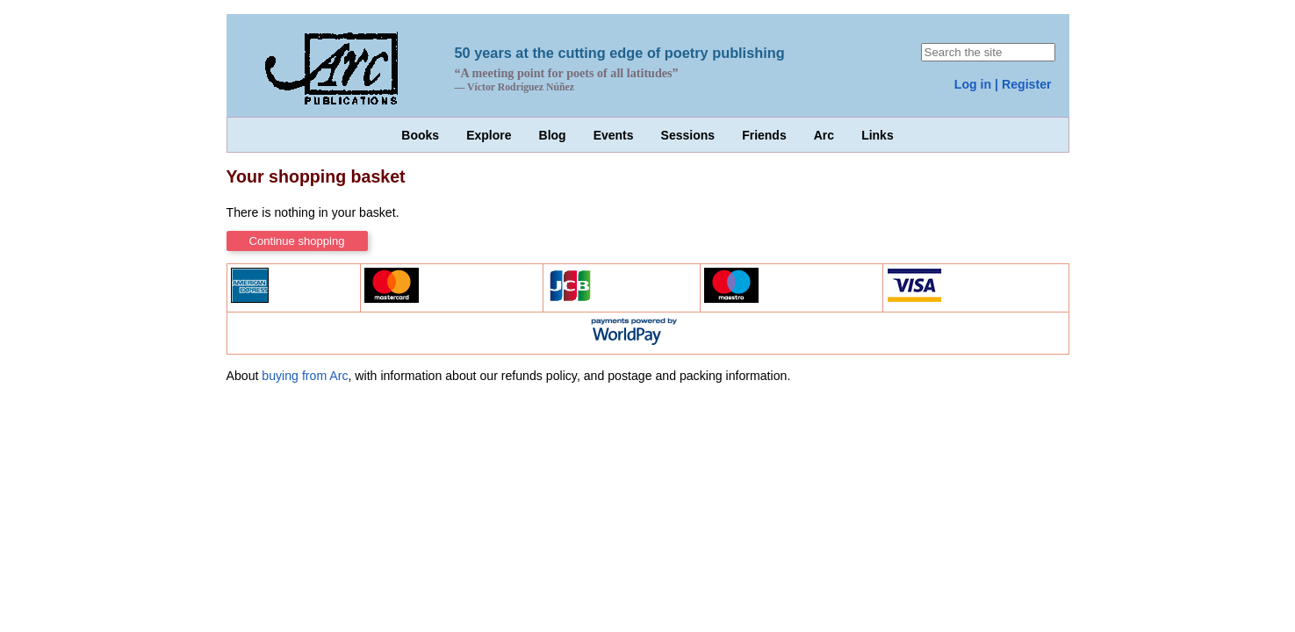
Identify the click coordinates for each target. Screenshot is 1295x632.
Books (420, 135)
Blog (552, 135)
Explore (488, 135)
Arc (824, 135)
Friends (764, 135)
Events (614, 135)
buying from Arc (305, 376)
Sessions (688, 135)
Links (877, 135)
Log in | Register (1003, 84)
